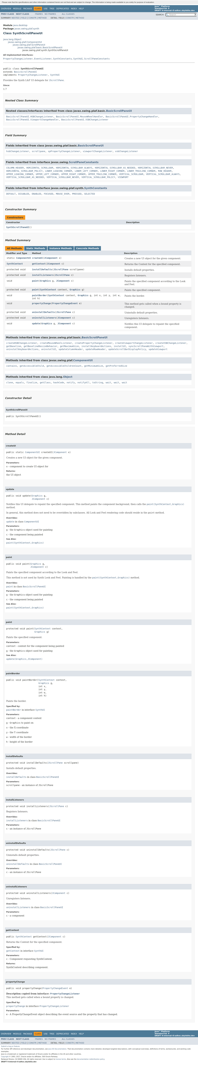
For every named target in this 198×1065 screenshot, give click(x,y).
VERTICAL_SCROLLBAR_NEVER (63, 177)
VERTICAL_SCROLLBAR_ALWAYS (163, 174)
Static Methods (35, 248)
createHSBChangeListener (21, 343)
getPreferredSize (116, 366)
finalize (31, 382)
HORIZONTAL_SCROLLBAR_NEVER (155, 167)
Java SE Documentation (57, 1049)
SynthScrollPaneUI (17, 227)
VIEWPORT (123, 177)
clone (9, 382)
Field (23, 18)
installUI (120, 346)
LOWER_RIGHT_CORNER (112, 171)
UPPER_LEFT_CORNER (47, 174)
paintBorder (39, 295)
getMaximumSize (69, 346)
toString (97, 382)
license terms (61, 1059)
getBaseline (13, 346)
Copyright (5, 1056)
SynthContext (15, 263)
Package (27, 9)
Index (74, 9)
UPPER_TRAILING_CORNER (102, 174)
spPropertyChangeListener (64, 151)
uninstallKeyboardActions (22, 349)
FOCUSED (48, 194)
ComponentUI (23, 258)
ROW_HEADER (164, 171)
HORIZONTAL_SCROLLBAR (39, 167)
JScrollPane (61, 269)
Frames (39, 14)
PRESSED (76, 194)
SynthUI (78, 58)
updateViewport (158, 349)
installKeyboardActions (96, 346)
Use (46, 9)
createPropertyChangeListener (93, 343)
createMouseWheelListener (56, 343)
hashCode (58, 382)
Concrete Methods (87, 248)
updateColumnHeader (71, 349)
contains (11, 366)
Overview (6, 9)
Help (81, 9)
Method (42, 18)
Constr (32, 18)
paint (35, 281)
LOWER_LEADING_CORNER (58, 171)
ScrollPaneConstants (97, 58)
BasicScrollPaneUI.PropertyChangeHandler (132, 116)
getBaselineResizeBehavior (40, 346)
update (36, 323)
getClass (45, 382)
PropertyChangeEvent (65, 303)
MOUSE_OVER (62, 194)
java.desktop (20, 25)
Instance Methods (60, 248)
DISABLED (23, 194)
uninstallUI (48, 349)
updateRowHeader (95, 349)
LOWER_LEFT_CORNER (86, 171)
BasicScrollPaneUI (25, 72)
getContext (38, 263)
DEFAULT (11, 194)
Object (68, 376)
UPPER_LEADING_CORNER (19, 174)
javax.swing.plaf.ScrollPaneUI (29, 44)
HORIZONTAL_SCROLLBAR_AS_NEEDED (115, 167)
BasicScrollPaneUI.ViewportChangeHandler (32, 119)
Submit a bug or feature (10, 1046)
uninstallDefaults (43, 312)
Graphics (45, 281)
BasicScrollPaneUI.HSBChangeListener (29, 116)
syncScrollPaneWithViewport (145, 346)
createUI (37, 258)
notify (71, 382)
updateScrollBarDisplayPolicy (127, 349)
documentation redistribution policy (90, 1059)
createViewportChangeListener (134, 343)
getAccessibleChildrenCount (64, 366)
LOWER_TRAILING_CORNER (141, 171)
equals (20, 382)
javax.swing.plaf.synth (26, 28)
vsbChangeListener (126, 151)
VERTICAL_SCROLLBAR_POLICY (98, 177)
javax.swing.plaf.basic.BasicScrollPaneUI (40, 47)
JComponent (51, 258)
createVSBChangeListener (170, 343)
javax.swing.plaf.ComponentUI (25, 42)
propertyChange (41, 303)
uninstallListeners (44, 317)
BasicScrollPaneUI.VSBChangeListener (84, 119)
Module (17, 9)
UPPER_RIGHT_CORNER (73, 174)
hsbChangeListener (17, 151)
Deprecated (62, 9)
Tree (51, 9)
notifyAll (83, 382)
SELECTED (89, 194)
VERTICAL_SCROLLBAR (131, 174)
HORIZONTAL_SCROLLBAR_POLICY (24, 171)
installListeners (43, 275)
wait (108, 382)
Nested (15, 18)
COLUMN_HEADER (15, 167)
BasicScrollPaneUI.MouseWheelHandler (79, 116)
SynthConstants (62, 58)
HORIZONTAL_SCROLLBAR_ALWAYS (74, 167)
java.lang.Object (12, 39)
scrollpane (38, 151)
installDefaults (42, 269)
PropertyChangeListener (18, 58)
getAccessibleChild (32, 366)
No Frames (50, 14)
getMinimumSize (93, 366)
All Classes (68, 14)
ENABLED (36, 194)
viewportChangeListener (97, 151)
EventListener (43, 58)
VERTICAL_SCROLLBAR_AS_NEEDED (25, 177)
